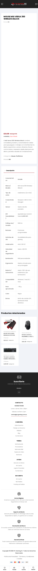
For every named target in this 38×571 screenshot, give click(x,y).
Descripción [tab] (10, 170)
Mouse (13, 156)
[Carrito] (23, 567)
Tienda (14, 569)
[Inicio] (5, 567)
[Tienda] (14, 567)
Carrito (24, 569)
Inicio (4, 569)
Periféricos (19, 156)
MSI (8, 22)
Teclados (12, 355)
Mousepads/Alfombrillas (10, 331)
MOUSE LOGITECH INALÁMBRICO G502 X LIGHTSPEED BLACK (27, 336)
